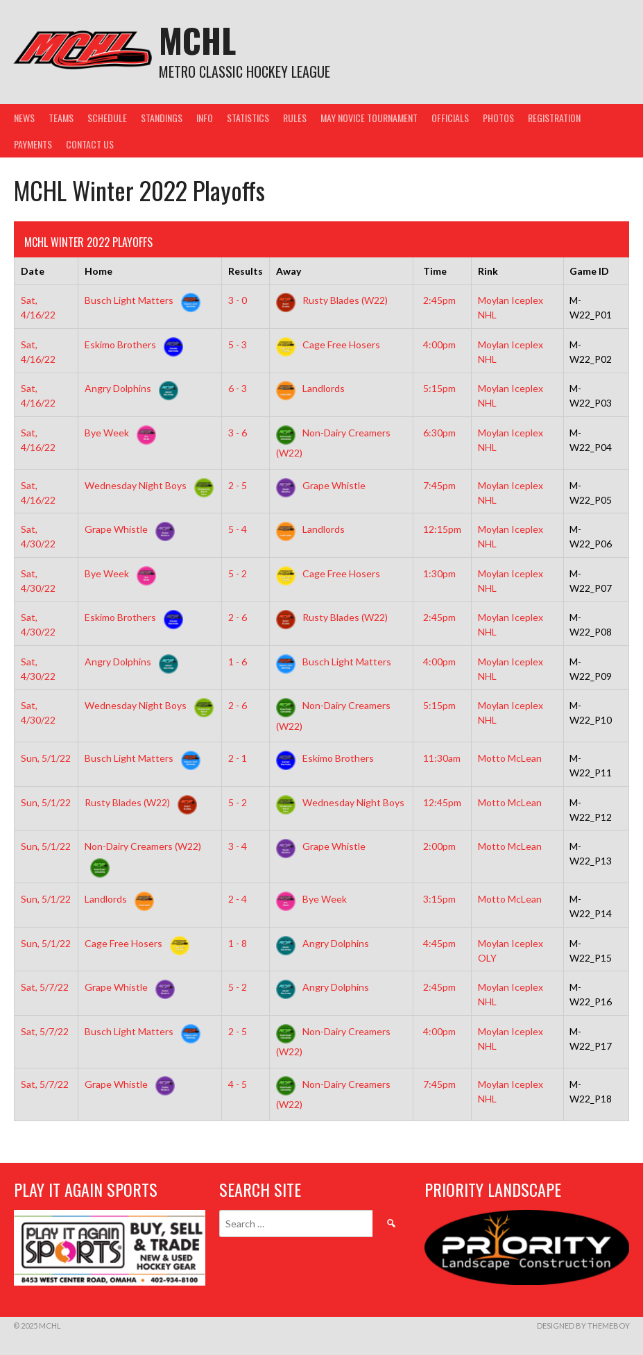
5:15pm (439, 388)
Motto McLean (510, 758)
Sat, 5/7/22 (45, 987)
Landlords (310, 388)
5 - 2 (237, 573)
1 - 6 (237, 661)
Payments (33, 144)
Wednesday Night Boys (146, 485)
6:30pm (439, 432)
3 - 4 (237, 846)
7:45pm (439, 485)
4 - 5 (237, 1084)
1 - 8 (237, 943)
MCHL (197, 40)
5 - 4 (237, 529)
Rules (295, 117)
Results (245, 271)
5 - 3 (237, 344)
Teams (61, 117)
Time (435, 271)
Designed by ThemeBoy (583, 1325)
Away (288, 271)
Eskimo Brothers (131, 344)
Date (32, 271)
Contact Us (90, 144)
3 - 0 (237, 300)
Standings (161, 117)
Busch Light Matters (140, 300)
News (24, 117)
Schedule (107, 117)
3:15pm (439, 899)
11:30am (442, 758)
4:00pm (439, 344)
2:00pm (439, 846)
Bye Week (118, 432)
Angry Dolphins (129, 388)
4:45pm (439, 943)
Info (204, 117)
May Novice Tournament (369, 117)
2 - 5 (237, 485)
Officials (450, 117)
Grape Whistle (321, 485)
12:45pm (442, 802)
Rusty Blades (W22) (332, 300)
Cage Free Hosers (328, 344)
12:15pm (442, 529)
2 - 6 (237, 617)
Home (98, 271)
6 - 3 (237, 388)
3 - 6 (237, 432)
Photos (498, 117)
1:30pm (439, 573)
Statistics (248, 117)
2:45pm (439, 300)
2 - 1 (237, 758)
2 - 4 (237, 899)
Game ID (589, 271)
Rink (488, 271)
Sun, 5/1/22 (46, 758)
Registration (554, 117)
